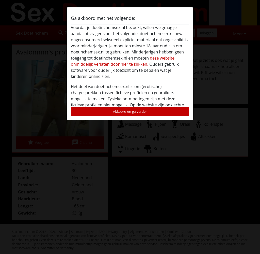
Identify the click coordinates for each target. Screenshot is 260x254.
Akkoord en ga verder (130, 111)
